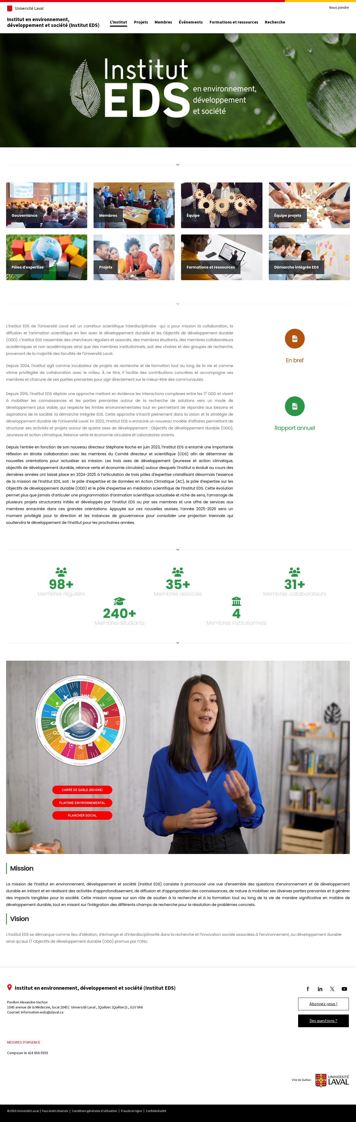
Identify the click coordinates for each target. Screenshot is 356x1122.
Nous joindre (331, 8)
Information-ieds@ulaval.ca (50, 1012)
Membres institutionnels (234, 634)
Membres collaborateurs (290, 605)
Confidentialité (164, 1111)
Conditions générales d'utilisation (102, 1111)
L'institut (126, 22)
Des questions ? (316, 1021)
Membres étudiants (122, 634)
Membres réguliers (65, 605)
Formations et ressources (241, 22)
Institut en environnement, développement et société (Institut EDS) (61, 22)
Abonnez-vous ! (316, 1004)
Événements (198, 22)
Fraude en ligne (139, 1111)
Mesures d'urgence (31, 1042)
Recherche (282, 22)
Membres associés (178, 605)
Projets (148, 22)
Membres (171, 22)
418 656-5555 (45, 1052)
